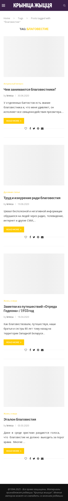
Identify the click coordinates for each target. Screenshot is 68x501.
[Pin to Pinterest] (38, 128)
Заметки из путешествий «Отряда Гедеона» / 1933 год (30, 308)
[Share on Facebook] (30, 128)
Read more (13, 120)
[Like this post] (25, 128)
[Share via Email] (42, 128)
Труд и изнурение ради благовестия (32, 198)
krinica (10, 95)
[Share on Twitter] (34, 128)
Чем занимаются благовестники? (30, 89)
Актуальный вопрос (13, 83)
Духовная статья (12, 192)
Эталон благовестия (20, 419)
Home (7, 18)
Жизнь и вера (10, 301)
